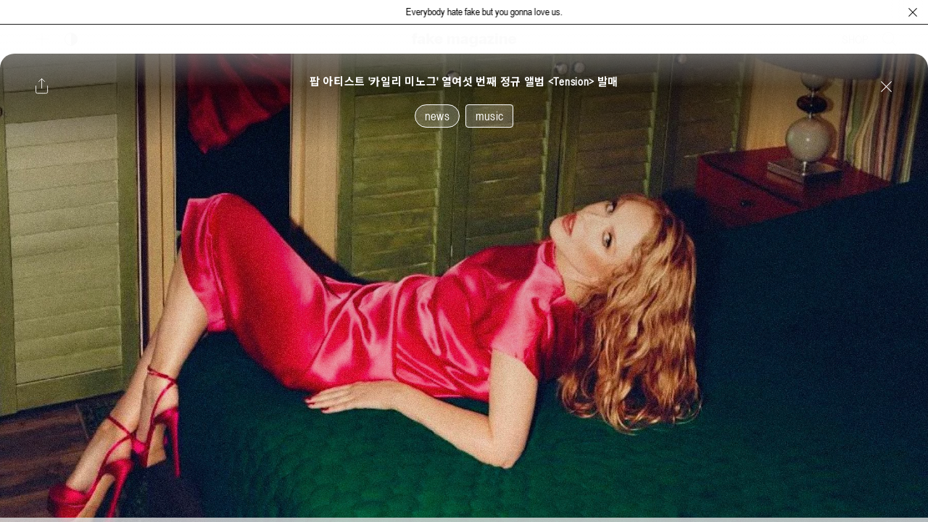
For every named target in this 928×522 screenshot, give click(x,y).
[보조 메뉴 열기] (42, 39)
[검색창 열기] (889, 39)
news (437, 116)
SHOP (855, 39)
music (489, 116)
